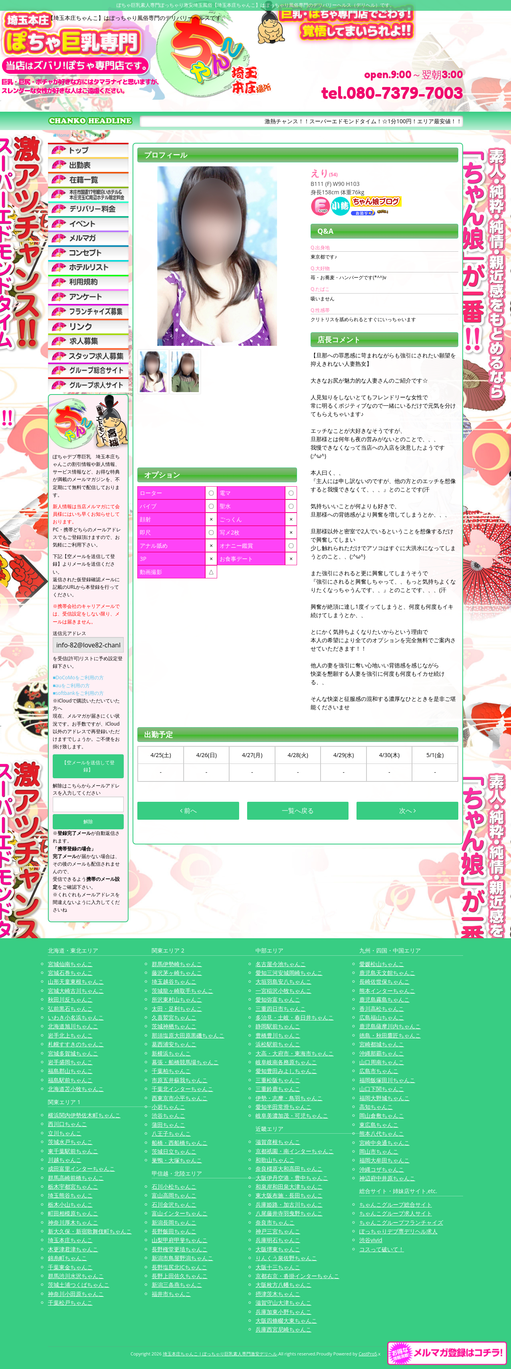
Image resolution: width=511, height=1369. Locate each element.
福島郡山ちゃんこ (70, 1071)
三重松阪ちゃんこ (278, 1080)
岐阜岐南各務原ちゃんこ (286, 1062)
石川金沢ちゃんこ (174, 1204)
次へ (407, 810)
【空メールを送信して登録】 (88, 766)
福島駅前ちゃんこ (70, 1080)
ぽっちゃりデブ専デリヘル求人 (398, 1231)
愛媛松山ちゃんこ (381, 964)
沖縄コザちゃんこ (381, 1169)
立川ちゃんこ (64, 1133)
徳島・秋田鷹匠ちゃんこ (390, 1035)
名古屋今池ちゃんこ (281, 964)
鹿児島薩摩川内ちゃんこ (390, 1026)
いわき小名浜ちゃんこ (76, 1017)
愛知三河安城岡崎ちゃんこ (289, 972)
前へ (188, 810)
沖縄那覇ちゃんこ (381, 1053)
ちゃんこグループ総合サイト (395, 1204)
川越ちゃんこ (64, 1160)
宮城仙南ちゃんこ (70, 964)
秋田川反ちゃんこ (70, 999)
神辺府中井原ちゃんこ (387, 1178)
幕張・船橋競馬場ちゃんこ (185, 1062)
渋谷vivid (370, 1240)
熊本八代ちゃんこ (381, 1133)
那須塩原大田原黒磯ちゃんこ (188, 1035)
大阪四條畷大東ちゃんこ (286, 1320)
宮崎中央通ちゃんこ (384, 1142)
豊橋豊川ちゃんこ (278, 1035)
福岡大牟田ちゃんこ (384, 1160)
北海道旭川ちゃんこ (73, 1026)
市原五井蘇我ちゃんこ (180, 1080)
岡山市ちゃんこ (378, 1151)
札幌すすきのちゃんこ (76, 1044)
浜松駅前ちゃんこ (278, 1044)
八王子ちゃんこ (171, 1133)
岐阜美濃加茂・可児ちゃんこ (292, 1115)
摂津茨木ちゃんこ (278, 1294)
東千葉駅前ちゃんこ (73, 1151)
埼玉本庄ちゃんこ (70, 1240)
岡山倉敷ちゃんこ (381, 1115)
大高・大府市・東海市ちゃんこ (295, 1053)
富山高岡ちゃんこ (174, 1195)
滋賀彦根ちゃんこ (278, 1142)
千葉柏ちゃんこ (171, 1071)
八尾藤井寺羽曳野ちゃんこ (289, 1213)
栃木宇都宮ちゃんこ (73, 1186)
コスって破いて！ (381, 1249)
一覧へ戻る (298, 810)
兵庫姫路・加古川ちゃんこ (289, 1204)
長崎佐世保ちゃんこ (384, 981)
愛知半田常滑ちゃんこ (283, 1107)
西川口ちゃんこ (67, 1124)
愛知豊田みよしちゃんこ (286, 1071)
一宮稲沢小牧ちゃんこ (283, 990)
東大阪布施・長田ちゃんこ (289, 1195)
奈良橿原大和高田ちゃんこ (289, 1168)
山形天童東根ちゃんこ (76, 981)
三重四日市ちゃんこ (281, 1008)
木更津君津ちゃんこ (73, 1249)
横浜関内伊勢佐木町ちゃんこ (84, 1115)
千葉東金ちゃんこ (70, 1267)
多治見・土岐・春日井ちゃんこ (295, 1017)
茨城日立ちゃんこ (174, 1151)
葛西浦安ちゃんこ (174, 1044)
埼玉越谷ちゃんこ (174, 981)
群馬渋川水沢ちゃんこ (76, 1276)
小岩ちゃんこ (168, 1107)
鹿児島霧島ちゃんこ (384, 999)
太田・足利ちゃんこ (177, 1008)
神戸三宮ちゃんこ (278, 1231)
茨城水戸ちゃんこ (70, 1142)
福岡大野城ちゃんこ (384, 1098)
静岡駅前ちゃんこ (278, 1026)
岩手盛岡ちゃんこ (70, 1062)
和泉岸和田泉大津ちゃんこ (289, 1186)
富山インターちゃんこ (180, 1213)
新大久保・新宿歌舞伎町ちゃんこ (90, 1231)
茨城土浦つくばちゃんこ (78, 1284)
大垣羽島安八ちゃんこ (283, 981)
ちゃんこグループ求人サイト (395, 1213)
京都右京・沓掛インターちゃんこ (297, 1276)
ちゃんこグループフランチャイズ (401, 1222)
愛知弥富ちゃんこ (278, 999)
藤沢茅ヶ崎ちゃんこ (177, 972)
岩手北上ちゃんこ (70, 1035)
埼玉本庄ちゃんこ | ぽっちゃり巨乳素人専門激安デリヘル (220, 1354)
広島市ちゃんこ (378, 1071)
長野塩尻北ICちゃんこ (179, 1267)
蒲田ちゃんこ (168, 1124)
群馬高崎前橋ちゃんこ (76, 1178)
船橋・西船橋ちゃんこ (180, 1142)
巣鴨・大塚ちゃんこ (177, 1160)
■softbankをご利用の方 (78, 693)
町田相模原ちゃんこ (73, 1213)
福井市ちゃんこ (171, 1294)
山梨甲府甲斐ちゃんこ (180, 1240)
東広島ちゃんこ (378, 1124)
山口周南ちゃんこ (381, 1062)
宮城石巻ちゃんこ (70, 972)
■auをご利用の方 (71, 685)
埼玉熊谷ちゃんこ (70, 1195)
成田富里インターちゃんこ (81, 1168)
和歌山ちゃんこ (275, 1160)
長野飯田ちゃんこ (174, 1231)
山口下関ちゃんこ (381, 1089)
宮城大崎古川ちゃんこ (76, 990)
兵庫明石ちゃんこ (278, 1240)
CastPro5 (367, 1354)
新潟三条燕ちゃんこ (177, 1284)
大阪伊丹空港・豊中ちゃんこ (292, 1178)
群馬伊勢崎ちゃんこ (177, 964)
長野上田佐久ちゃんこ (180, 1276)
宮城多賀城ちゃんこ (73, 1053)
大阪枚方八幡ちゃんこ (283, 1284)
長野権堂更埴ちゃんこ (180, 1249)
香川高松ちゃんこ (381, 1008)
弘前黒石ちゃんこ (70, 1008)
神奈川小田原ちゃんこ (76, 1294)
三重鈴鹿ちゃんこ (278, 1089)
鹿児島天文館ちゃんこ (387, 972)
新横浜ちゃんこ (171, 1053)
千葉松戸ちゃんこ (70, 1302)
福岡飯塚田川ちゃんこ (387, 1080)
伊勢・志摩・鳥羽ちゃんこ (289, 1098)
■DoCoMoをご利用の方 (78, 677)
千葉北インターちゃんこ (182, 1089)
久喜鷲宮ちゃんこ (174, 1017)
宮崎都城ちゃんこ (381, 1044)
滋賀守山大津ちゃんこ (283, 1302)
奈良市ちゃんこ (275, 1222)
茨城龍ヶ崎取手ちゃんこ (182, 990)
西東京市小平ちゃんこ (180, 1098)
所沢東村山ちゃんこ (177, 999)
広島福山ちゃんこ (381, 1017)
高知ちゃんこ (376, 1107)
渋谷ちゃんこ (168, 1115)
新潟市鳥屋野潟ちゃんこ (182, 1258)
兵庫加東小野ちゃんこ (283, 1312)
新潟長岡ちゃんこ (174, 1222)
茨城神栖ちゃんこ (174, 1026)
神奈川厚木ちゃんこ (73, 1222)
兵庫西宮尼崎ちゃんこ (283, 1329)
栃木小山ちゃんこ (70, 1204)
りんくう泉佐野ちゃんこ (286, 1258)
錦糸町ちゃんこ (67, 1258)
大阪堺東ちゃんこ (278, 1249)
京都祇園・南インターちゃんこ (295, 1151)
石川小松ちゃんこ (174, 1186)
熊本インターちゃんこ (387, 990)
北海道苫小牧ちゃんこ (76, 1089)
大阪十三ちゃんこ (278, 1267)
